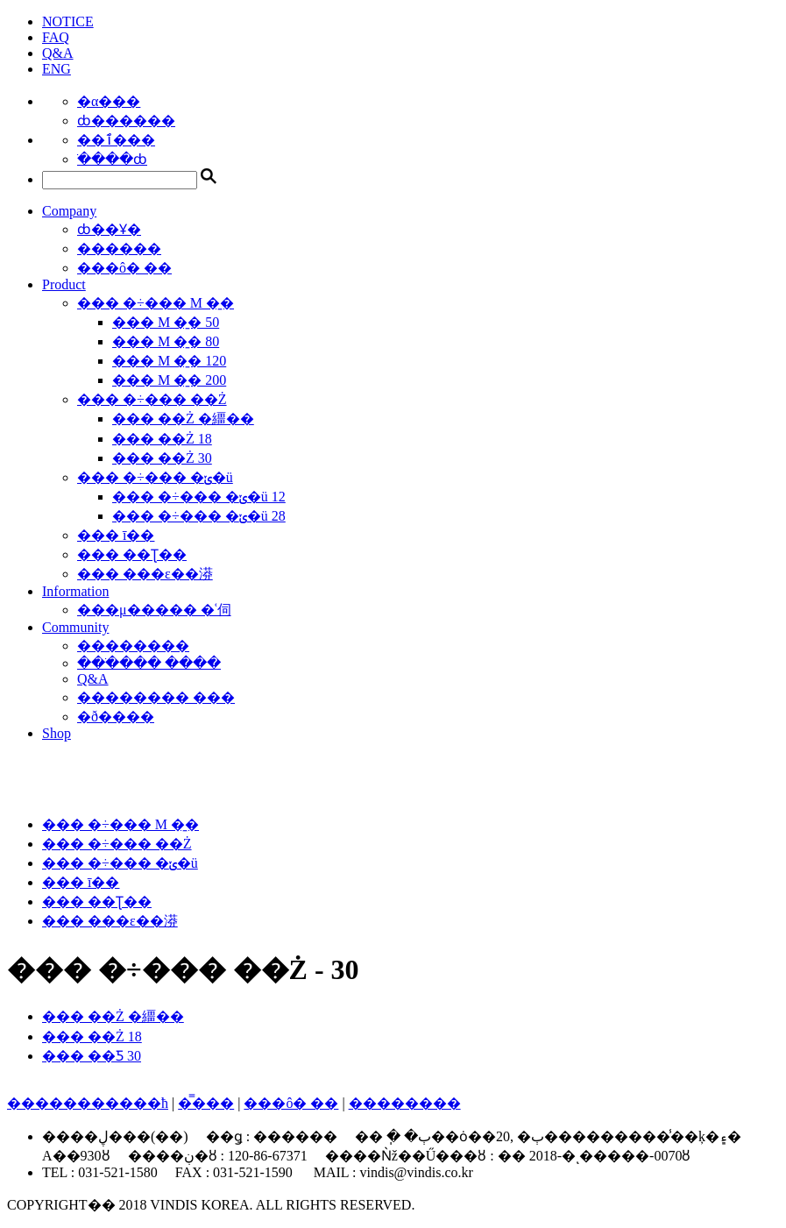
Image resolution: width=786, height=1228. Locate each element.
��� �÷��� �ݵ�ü (155, 477)
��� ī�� (115, 535)
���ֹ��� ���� (149, 663)
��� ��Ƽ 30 (91, 1055)
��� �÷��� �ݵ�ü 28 (199, 515)
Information (75, 591)
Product (64, 284)
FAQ (55, 37)
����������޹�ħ (87, 1103)
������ (119, 248)
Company (69, 210)
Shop (56, 733)
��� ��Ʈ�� (132, 554)
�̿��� (206, 1103)
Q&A (58, 53)
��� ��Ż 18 (162, 438)
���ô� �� (124, 267)
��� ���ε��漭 (145, 573)
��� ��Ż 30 (162, 458)
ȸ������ (126, 120)
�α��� (108, 101)
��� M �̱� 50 (165, 322)
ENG (56, 68)
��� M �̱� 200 (169, 380)
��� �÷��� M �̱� (155, 302)
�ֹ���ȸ (112, 159)
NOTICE (68, 21)
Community (75, 627)
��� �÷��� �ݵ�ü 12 (199, 496)
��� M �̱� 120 (169, 360)
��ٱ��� (116, 139)
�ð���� (115, 716)
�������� (133, 645)
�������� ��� (156, 697)
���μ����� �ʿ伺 (154, 609)
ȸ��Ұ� (109, 229)
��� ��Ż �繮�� (183, 418)
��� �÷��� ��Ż (152, 399)
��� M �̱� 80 (165, 341)
